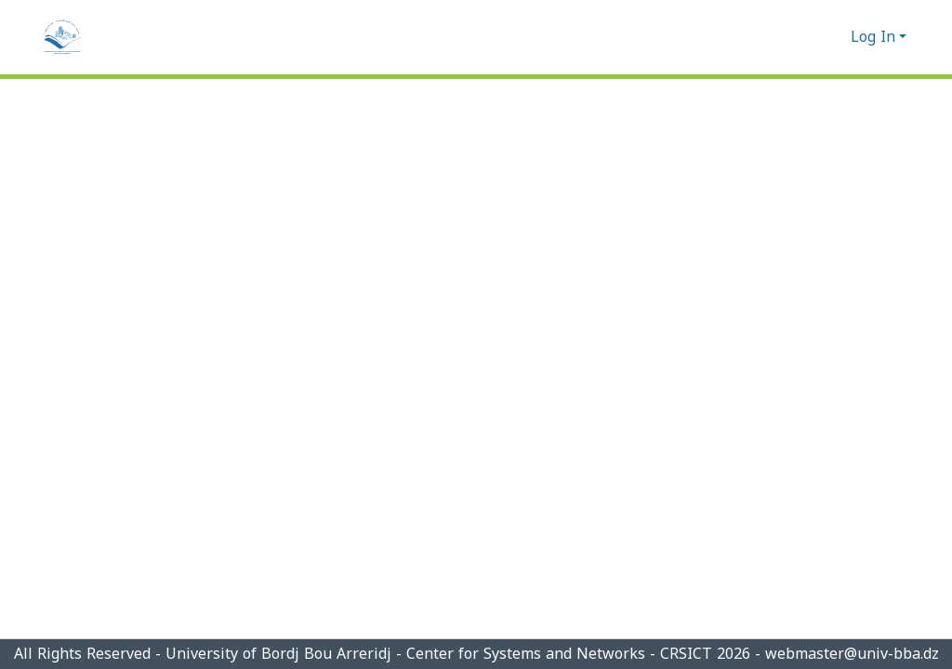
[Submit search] (806, 37)
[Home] (62, 37)
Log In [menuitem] (873, 36)
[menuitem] (833, 37)
